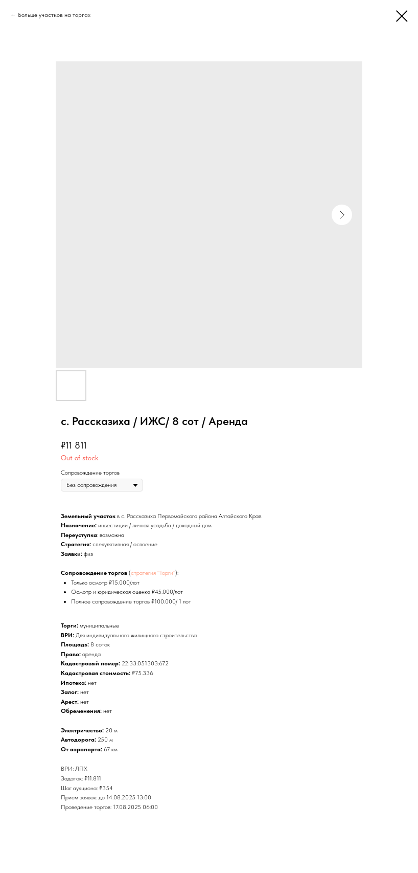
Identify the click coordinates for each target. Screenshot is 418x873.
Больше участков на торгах (54, 14)
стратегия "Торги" (153, 572)
